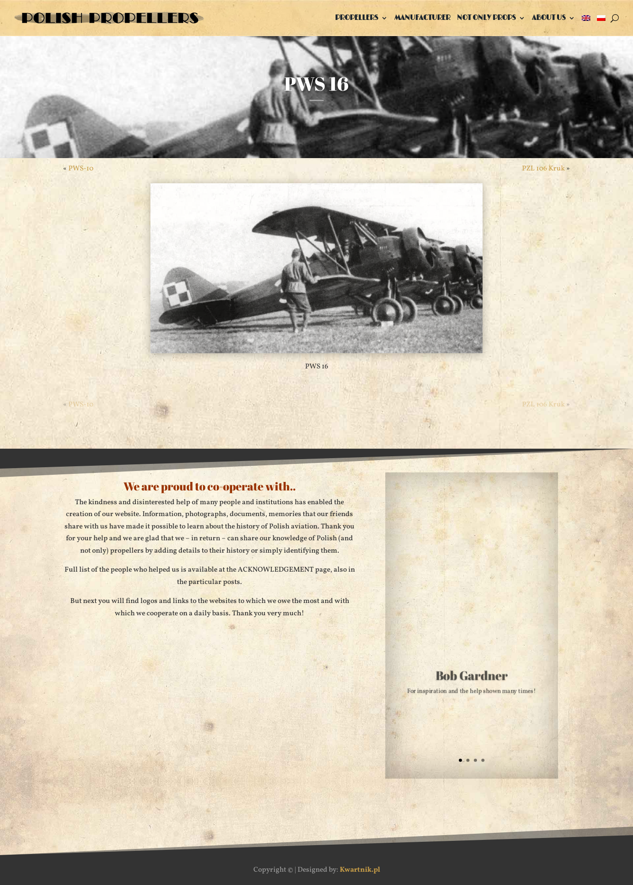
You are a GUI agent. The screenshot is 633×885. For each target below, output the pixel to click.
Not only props (486, 18)
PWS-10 (80, 169)
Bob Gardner (471, 677)
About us (549, 18)
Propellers (356, 18)
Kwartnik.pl (360, 870)
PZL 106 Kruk (543, 169)
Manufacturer (422, 18)
